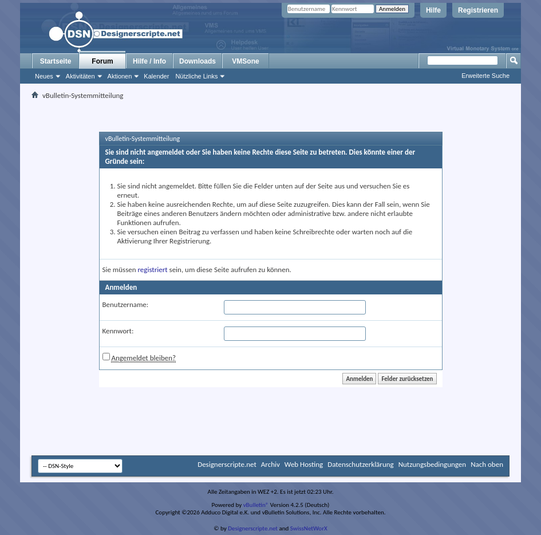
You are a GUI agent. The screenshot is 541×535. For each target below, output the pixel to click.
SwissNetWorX (308, 528)
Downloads (197, 61)
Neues (44, 76)
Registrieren (478, 10)
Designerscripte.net (227, 464)
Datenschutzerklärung (360, 464)
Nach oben (487, 464)
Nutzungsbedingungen (432, 464)
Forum (102, 61)
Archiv (270, 464)
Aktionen (120, 76)
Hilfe (433, 10)
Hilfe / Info (149, 61)
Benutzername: (125, 304)
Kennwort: (118, 330)
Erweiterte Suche (485, 75)
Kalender (156, 76)
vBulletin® (256, 505)
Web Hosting (304, 464)
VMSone (245, 61)
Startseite (56, 61)
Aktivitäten (80, 76)
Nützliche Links (196, 76)
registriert (153, 269)
